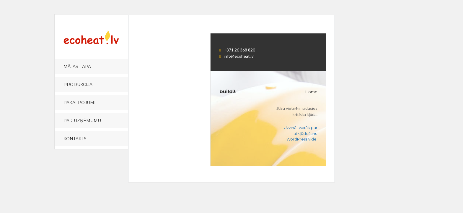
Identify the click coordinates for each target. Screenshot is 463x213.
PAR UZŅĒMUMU (82, 120)
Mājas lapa (77, 66)
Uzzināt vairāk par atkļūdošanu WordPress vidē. (300, 133)
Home (311, 91)
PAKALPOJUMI (79, 102)
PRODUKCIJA (77, 84)
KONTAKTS (75, 138)
